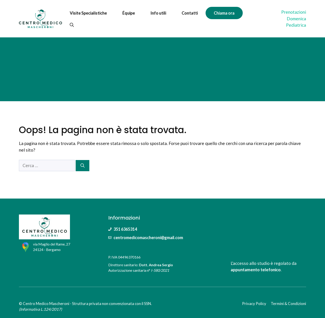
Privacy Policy (254, 303)
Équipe (128, 13)
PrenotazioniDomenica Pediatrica (293, 18)
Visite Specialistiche (88, 13)
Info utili (158, 13)
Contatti (190, 13)
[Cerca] (82, 165)
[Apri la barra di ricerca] (72, 25)
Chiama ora (224, 13)
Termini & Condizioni (288, 303)
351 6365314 (125, 229)
